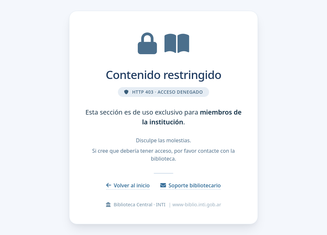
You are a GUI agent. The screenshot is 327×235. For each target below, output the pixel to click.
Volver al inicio (127, 185)
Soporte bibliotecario (190, 185)
